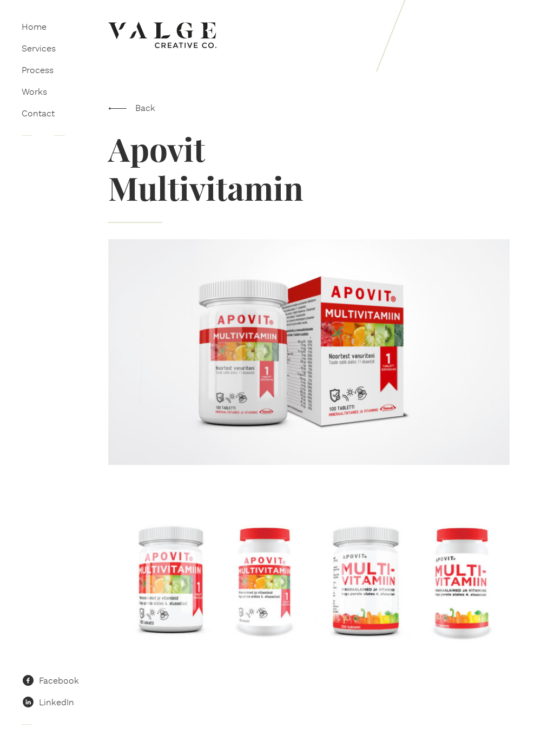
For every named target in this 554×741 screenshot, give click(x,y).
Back (145, 108)
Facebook (59, 681)
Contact (38, 113)
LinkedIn (56, 702)
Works (34, 92)
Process (38, 70)
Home (34, 27)
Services (39, 48)
